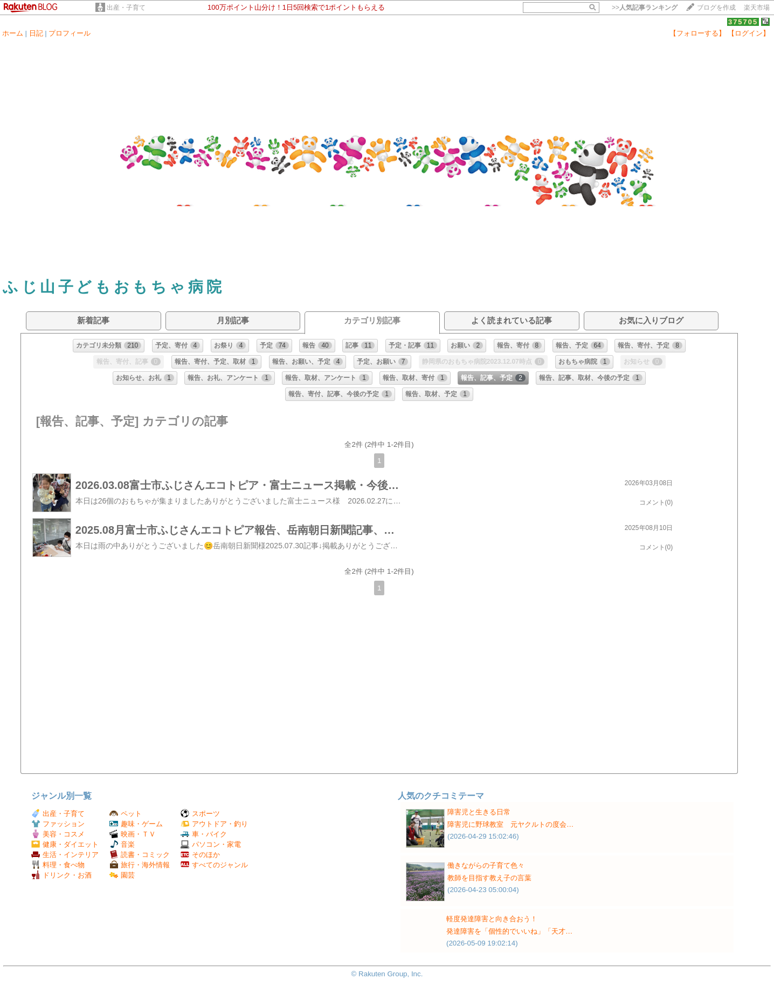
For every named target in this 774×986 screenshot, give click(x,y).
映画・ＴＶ (132, 834)
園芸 (122, 875)
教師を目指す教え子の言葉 (489, 878)
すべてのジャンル (214, 865)
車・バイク (204, 834)
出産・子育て (126, 7)
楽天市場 (757, 7)
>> (645, 7)
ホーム (12, 33)
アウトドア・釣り (214, 824)
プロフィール (70, 33)
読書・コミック (139, 855)
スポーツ (200, 814)
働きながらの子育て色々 (485, 865)
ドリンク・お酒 (61, 875)
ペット (125, 814)
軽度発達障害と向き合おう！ (491, 919)
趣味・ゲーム (136, 824)
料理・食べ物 (58, 865)
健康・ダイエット (65, 844)
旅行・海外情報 (139, 865)
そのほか (200, 855)
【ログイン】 (749, 33)
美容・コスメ (58, 834)
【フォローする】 (697, 33)
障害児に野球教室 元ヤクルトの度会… (510, 824)
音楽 (122, 844)
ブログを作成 (716, 7)
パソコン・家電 (211, 844)
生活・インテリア (65, 855)
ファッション (58, 824)
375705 (743, 22)
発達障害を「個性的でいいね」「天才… (509, 931)
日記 (36, 33)
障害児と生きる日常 (478, 812)
